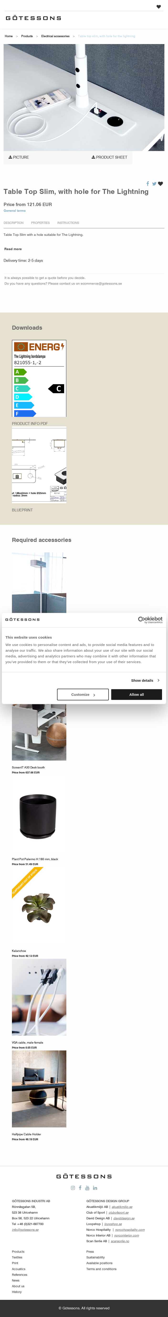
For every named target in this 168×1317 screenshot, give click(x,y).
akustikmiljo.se (122, 1207)
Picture (19, 157)
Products (27, 36)
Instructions (68, 223)
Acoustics (18, 1269)
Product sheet (109, 157)
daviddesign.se (123, 1218)
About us (18, 1286)
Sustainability (95, 1257)
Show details (142, 680)
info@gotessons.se (25, 1229)
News (15, 1280)
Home (9, 36)
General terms (15, 210)
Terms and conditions (101, 1269)
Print (15, 1263)
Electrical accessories (55, 36)
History (17, 1292)
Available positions (99, 1263)
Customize (83, 694)
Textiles (17, 1257)
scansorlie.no (120, 1241)
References (19, 1275)
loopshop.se (113, 1224)
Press (90, 1251)
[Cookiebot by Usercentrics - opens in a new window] (142, 620)
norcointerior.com (126, 1235)
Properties (40, 223)
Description (13, 223)
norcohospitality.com (130, 1229)
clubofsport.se (118, 1212)
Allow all (136, 694)
